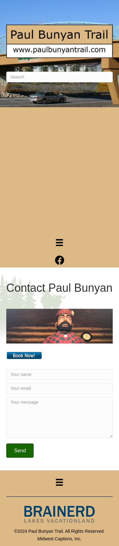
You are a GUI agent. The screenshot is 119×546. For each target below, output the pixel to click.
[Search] (59, 77)
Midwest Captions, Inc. (59, 538)
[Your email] (59, 388)
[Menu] (59, 242)
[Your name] (59, 374)
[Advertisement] (59, 170)
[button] (20, 450)
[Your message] (59, 417)
